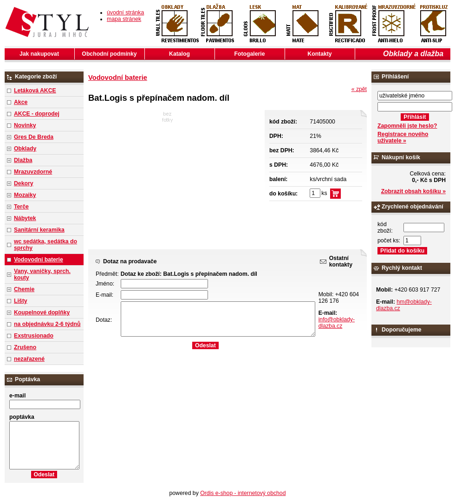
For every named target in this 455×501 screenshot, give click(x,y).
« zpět (359, 89)
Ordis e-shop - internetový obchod (243, 493)
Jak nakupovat (39, 54)
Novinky (25, 125)
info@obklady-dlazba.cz (336, 322)
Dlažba (23, 160)
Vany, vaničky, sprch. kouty (42, 274)
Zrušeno (25, 347)
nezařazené (29, 359)
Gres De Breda (33, 137)
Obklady (25, 148)
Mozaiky (25, 195)
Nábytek (25, 218)
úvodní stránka (125, 12)
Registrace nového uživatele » (402, 137)
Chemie (24, 289)
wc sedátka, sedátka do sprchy (45, 244)
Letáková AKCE (35, 90)
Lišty (20, 301)
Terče (21, 206)
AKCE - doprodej (36, 114)
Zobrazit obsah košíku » (413, 191)
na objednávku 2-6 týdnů (47, 324)
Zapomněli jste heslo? (407, 126)
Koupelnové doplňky (42, 312)
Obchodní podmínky (109, 54)
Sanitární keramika (39, 230)
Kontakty (319, 54)
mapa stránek (124, 19)
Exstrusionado (33, 335)
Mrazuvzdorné (33, 172)
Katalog (179, 54)
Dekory (23, 183)
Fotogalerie (249, 54)
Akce (20, 102)
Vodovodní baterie (38, 259)
